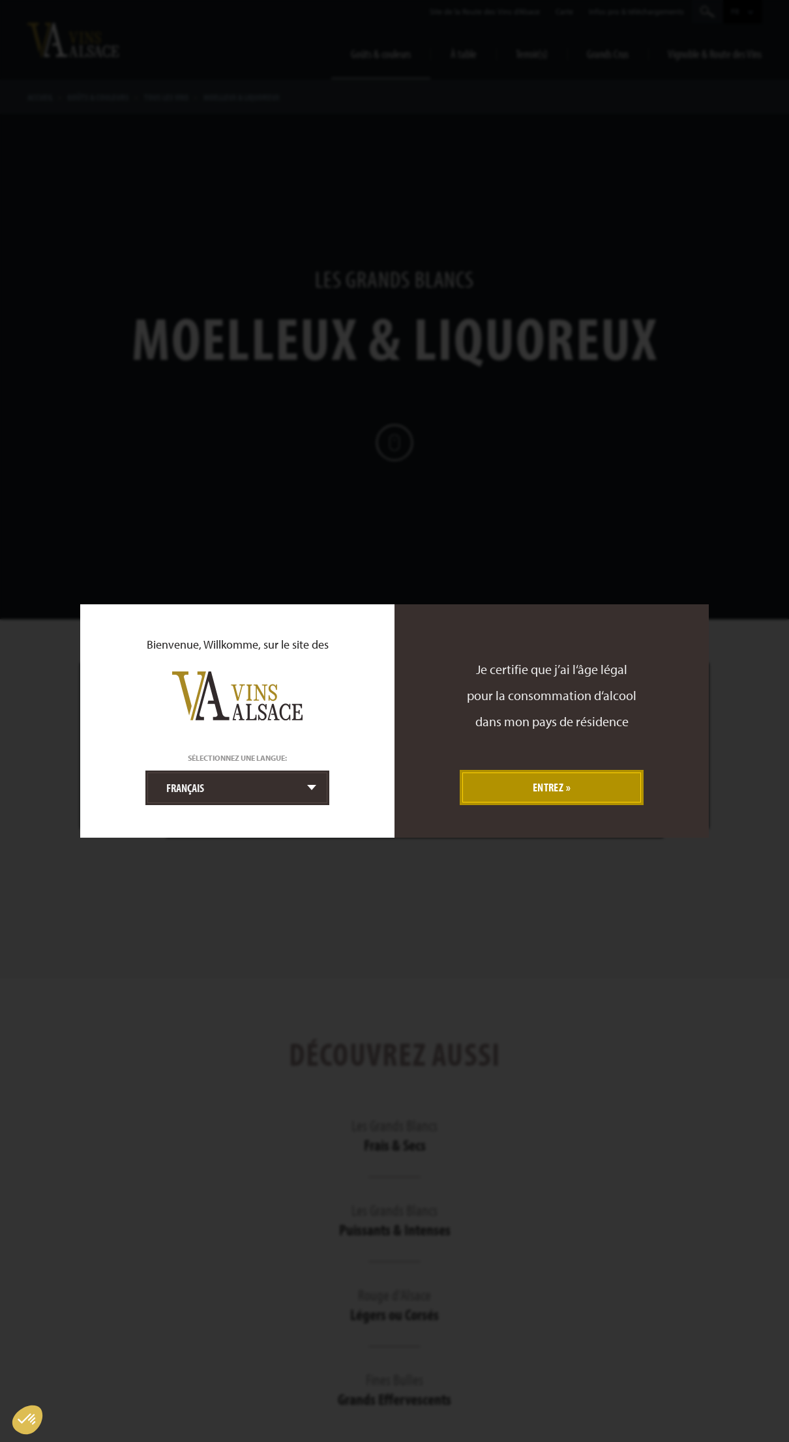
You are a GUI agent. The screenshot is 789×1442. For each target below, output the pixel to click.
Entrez (548, 787)
